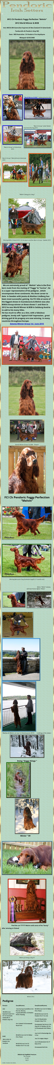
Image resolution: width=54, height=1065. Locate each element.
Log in (27, 1060)
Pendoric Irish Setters (11, 1063)
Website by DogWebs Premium (27, 1054)
